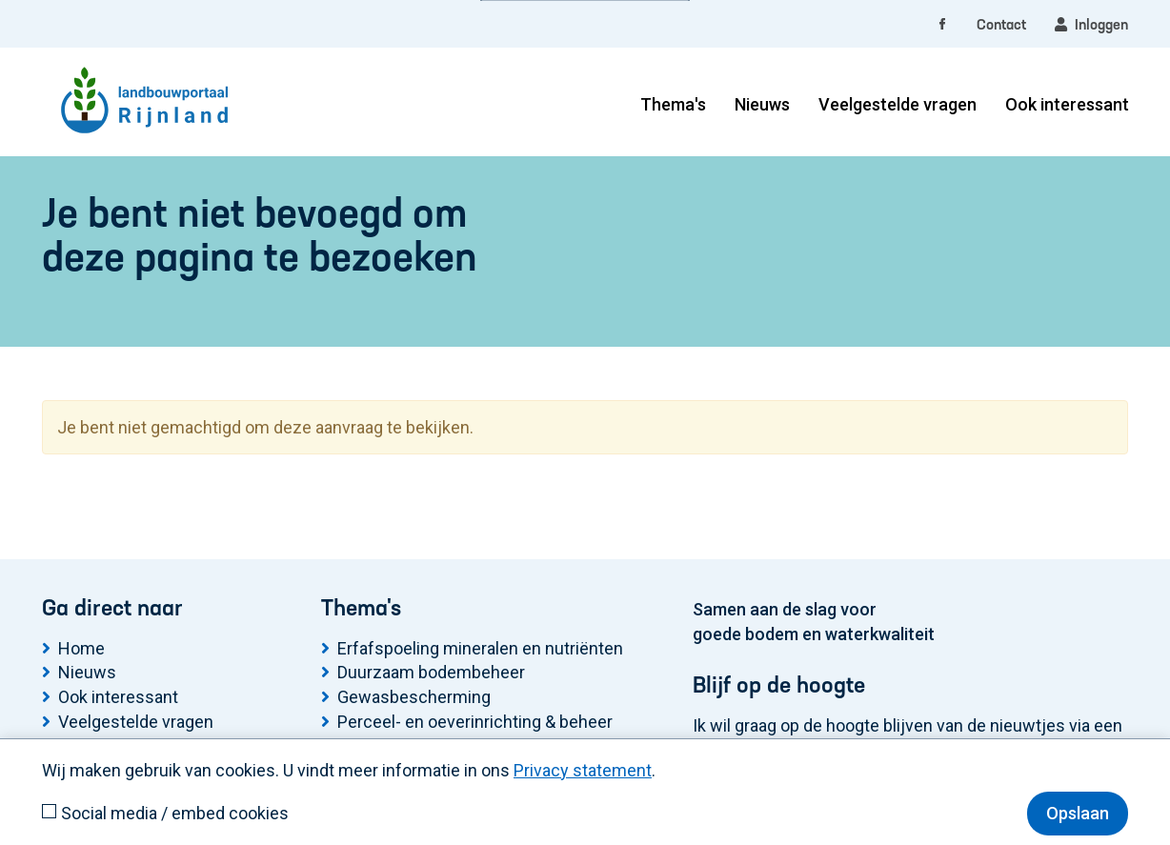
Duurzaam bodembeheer (431, 672)
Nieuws (762, 104)
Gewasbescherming (414, 697)
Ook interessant (1067, 104)
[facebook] (942, 26)
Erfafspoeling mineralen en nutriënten (480, 648)
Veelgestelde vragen (897, 104)
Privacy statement (583, 770)
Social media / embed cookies (175, 813)
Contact (1001, 25)
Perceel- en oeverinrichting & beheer (475, 722)
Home (81, 648)
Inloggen (1091, 24)
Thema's (673, 104)
